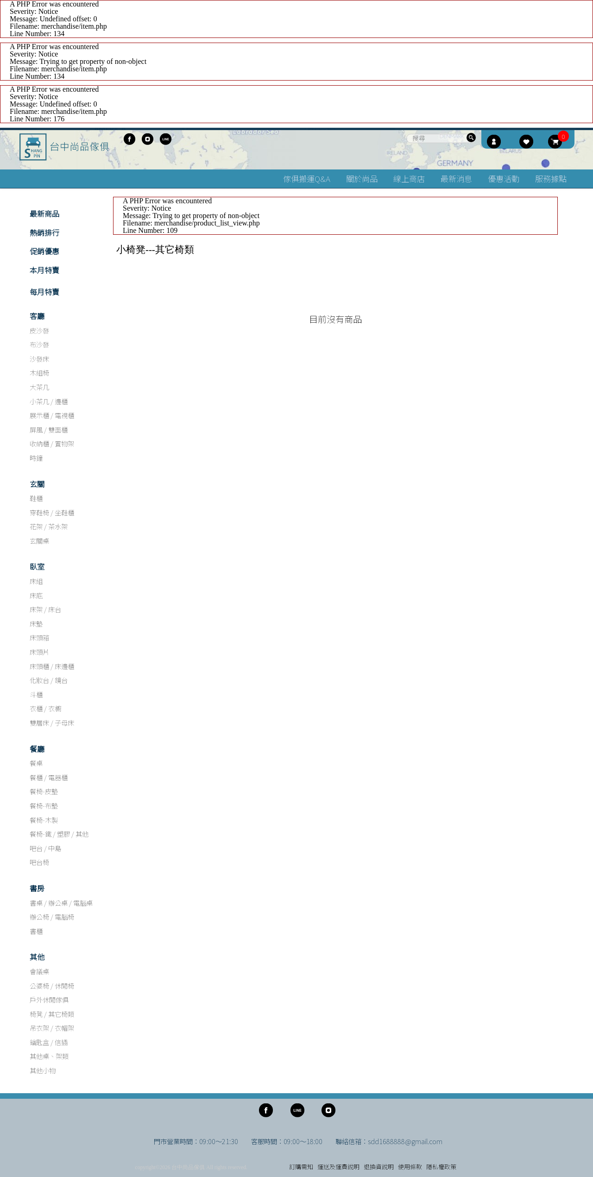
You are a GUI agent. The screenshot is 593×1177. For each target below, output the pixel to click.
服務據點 (551, 178)
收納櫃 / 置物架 (52, 443)
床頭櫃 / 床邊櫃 (52, 666)
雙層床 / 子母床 (52, 722)
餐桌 (36, 763)
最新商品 (44, 213)
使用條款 (410, 1166)
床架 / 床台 (45, 609)
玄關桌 (39, 540)
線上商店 (409, 178)
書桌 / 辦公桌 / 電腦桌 (61, 903)
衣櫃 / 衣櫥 (45, 708)
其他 (37, 956)
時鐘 (36, 458)
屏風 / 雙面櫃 (49, 429)
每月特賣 (44, 291)
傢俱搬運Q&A (306, 178)
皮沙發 (39, 330)
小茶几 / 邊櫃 (49, 401)
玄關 (37, 483)
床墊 (36, 623)
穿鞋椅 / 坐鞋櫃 (52, 512)
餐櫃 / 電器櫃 (49, 777)
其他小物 (43, 1070)
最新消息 (456, 178)
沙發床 (39, 358)
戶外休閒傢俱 (49, 999)
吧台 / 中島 (45, 848)
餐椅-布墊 (44, 805)
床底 (36, 595)
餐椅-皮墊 (44, 791)
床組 (36, 581)
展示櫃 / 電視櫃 (52, 415)
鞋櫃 (36, 498)
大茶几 (39, 387)
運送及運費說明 (338, 1166)
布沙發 (39, 344)
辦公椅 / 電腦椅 (52, 916)
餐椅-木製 (44, 820)
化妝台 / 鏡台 (49, 680)
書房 (37, 888)
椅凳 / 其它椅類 (52, 1014)
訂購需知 (301, 1166)
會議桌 (39, 971)
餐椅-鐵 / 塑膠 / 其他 (59, 834)
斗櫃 (36, 694)
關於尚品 (362, 178)
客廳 (37, 315)
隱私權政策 (441, 1166)
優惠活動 (503, 178)
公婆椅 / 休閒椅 (52, 985)
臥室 (37, 566)
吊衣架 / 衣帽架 (52, 1028)
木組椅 (39, 372)
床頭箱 (39, 637)
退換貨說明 (379, 1166)
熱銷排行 (44, 232)
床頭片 (39, 652)
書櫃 (36, 931)
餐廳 (37, 748)
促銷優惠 (44, 251)
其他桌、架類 (49, 1056)
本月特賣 (44, 269)
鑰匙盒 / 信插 (49, 1042)
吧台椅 (39, 862)
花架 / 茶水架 (49, 526)
